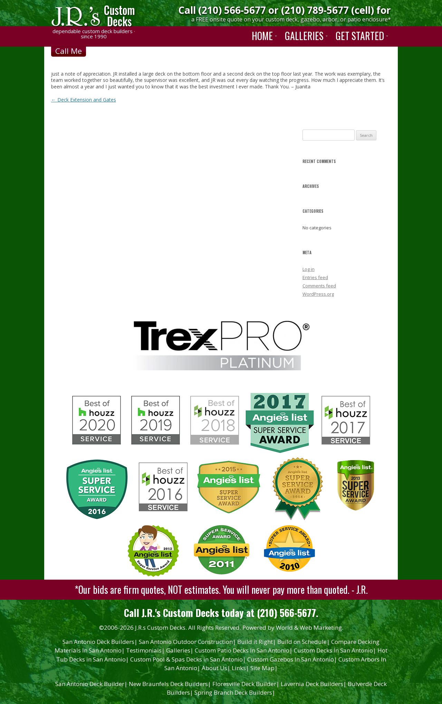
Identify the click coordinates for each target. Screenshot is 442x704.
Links (240, 668)
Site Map (264, 668)
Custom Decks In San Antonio (335, 650)
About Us (216, 668)
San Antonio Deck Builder (91, 684)
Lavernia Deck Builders (313, 684)
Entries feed (315, 277)
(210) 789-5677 (315, 10)
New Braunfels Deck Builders (170, 684)
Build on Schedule (303, 642)
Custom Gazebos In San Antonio (292, 659)
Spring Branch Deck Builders (234, 692)
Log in (308, 269)
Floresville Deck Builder (245, 684)
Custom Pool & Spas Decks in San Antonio (188, 659)
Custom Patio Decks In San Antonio (243, 650)
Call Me (68, 51)
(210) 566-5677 (232, 10)
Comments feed (319, 286)
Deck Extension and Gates (83, 99)
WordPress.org (318, 294)
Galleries (179, 650)
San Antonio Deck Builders (100, 642)
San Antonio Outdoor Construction (187, 642)
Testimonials (145, 650)
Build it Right (256, 642)
